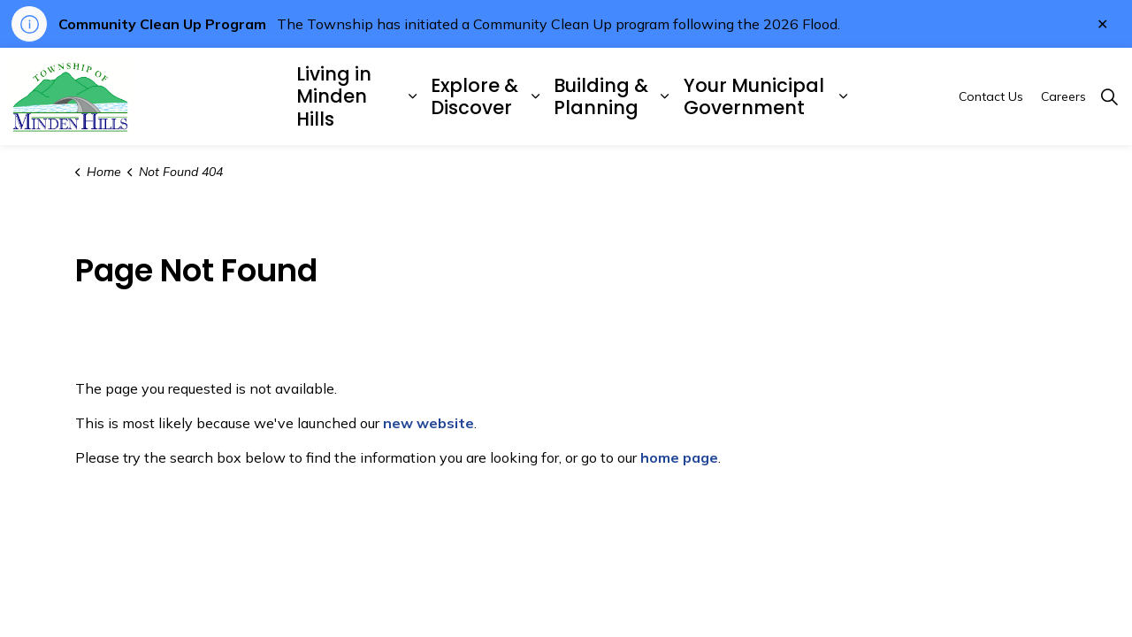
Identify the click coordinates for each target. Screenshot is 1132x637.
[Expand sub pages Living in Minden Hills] (412, 96)
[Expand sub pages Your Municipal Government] (843, 96)
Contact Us (991, 96)
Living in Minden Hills (333, 96)
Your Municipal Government (754, 96)
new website (428, 423)
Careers (1063, 96)
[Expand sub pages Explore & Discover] (535, 96)
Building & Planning (601, 96)
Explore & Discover (474, 96)
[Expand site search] (1109, 96)
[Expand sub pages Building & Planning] (665, 96)
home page (679, 457)
